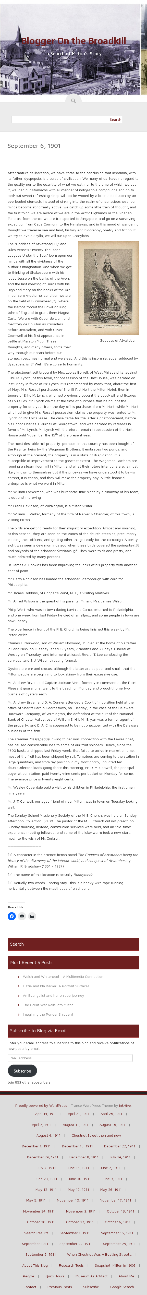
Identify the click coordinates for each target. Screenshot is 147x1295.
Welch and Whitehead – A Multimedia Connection (63, 976)
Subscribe (22, 1070)
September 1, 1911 (75, 1233)
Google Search (122, 1287)
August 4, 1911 (48, 1135)
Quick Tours (54, 1276)
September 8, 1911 (41, 1254)
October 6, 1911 (117, 1222)
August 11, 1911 (75, 1124)
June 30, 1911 (79, 1179)
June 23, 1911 (46, 1179)
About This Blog (35, 1265)
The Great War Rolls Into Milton (48, 1005)
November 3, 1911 (81, 1211)
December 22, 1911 (119, 1146)
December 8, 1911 (84, 1157)
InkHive (125, 1105)
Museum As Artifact (91, 1276)
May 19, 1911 (78, 1189)
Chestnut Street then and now (96, 1135)
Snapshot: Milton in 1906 (115, 1265)
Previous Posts (59, 1287)
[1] (54, 244)
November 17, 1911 (115, 1200)
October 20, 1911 (41, 1222)
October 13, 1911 (120, 1211)
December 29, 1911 (42, 1157)
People (28, 1276)
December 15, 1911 (77, 1146)
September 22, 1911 (75, 1243)
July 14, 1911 (120, 1157)
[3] (136, 545)
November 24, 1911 (39, 1211)
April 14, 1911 (46, 1113)
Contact (29, 1287)
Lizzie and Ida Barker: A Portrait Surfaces (56, 986)
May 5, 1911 (36, 1200)
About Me (126, 1276)
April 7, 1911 (42, 1124)
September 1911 (35, 1243)
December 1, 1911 (36, 1146)
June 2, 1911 (110, 1168)
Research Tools (71, 1265)
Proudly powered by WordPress (41, 1105)
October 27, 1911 (80, 1222)
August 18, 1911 (112, 1124)
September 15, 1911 (117, 1233)
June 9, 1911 (112, 1179)
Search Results (36, 1233)
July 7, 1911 (46, 1168)
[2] (53, 301)
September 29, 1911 (119, 1243)
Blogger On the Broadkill (73, 40)
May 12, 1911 (46, 1189)
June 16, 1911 (78, 1168)
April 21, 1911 (78, 1113)
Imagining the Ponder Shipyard (48, 1014)
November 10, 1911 (73, 1200)
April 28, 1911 (111, 1113)
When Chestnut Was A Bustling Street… (99, 1254)
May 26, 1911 (111, 1189)
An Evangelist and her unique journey (53, 995)
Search (115, 119)
